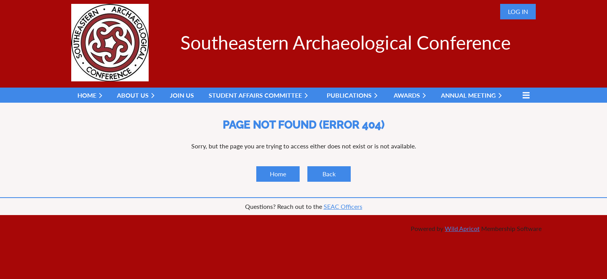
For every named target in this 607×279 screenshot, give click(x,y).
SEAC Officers (343, 206)
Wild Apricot (462, 228)
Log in (518, 11)
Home (278, 173)
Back (329, 173)
